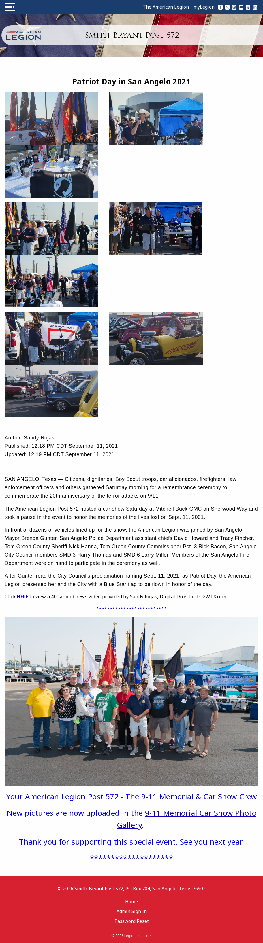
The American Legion (166, 7)
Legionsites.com (138, 935)
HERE (22, 596)
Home (131, 901)
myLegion (204, 7)
